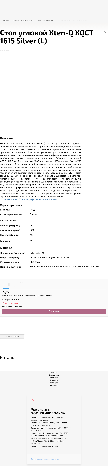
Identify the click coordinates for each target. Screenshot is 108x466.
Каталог (12, 358)
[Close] (34, 402)
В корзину (54, 312)
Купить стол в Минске (45, 20)
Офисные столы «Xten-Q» (14, 200)
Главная (6, 20)
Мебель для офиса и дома (23, 20)
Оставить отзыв (12, 338)
